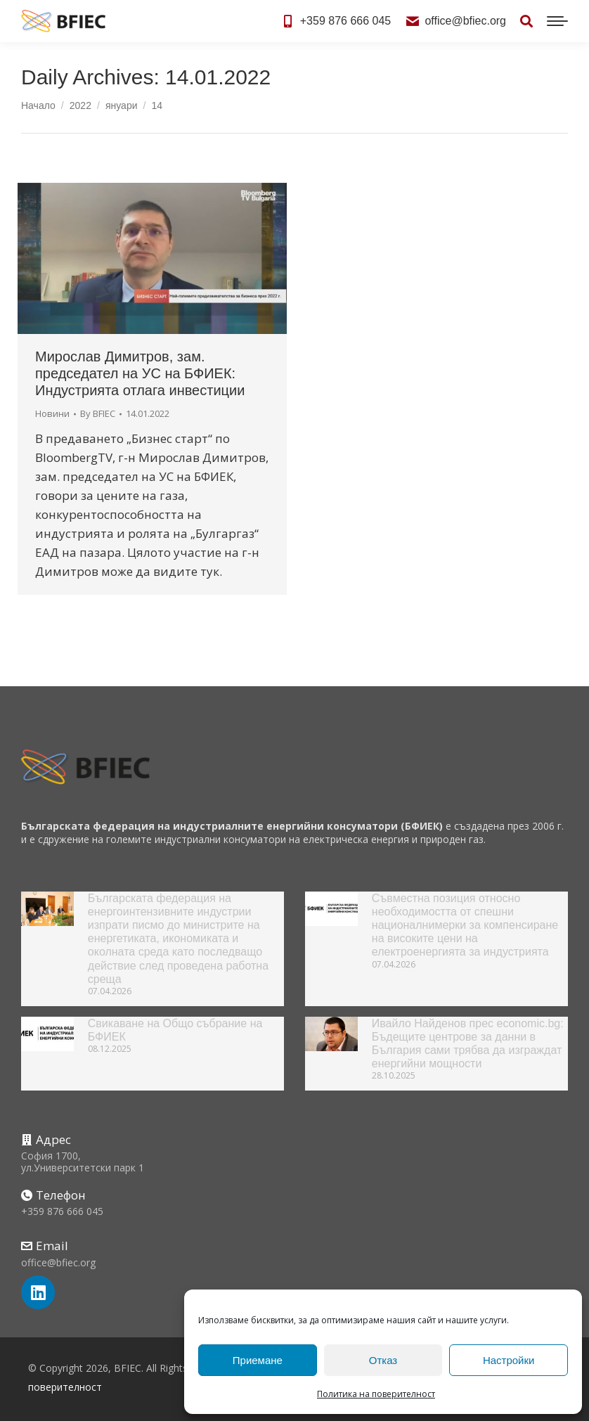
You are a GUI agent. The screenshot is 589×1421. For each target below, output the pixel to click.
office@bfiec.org (455, 21)
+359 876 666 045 (335, 21)
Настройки (509, 1360)
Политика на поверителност (376, 1394)
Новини (52, 413)
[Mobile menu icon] (557, 21)
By (97, 413)
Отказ (383, 1360)
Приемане (258, 1360)
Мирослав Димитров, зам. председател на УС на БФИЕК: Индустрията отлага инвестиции (140, 373)
